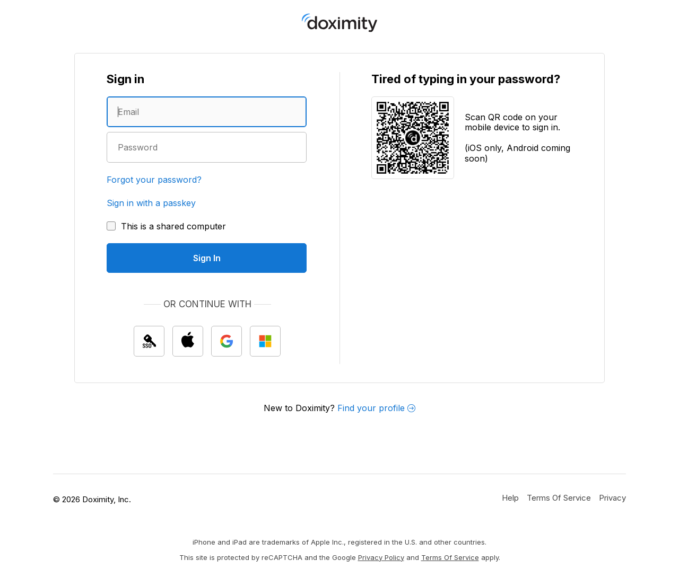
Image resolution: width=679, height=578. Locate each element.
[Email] (207, 111)
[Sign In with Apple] (187, 341)
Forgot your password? (154, 179)
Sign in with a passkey (151, 203)
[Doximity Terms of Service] (559, 497)
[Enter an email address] (207, 111)
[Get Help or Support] (510, 497)
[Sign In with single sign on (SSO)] (149, 341)
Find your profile (376, 408)
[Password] (207, 147)
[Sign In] (207, 258)
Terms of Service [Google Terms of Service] (450, 557)
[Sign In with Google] (226, 341)
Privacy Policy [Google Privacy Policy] (381, 557)
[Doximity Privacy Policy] (612, 497)
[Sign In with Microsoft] (265, 341)
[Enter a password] (207, 147)
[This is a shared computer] (166, 226)
